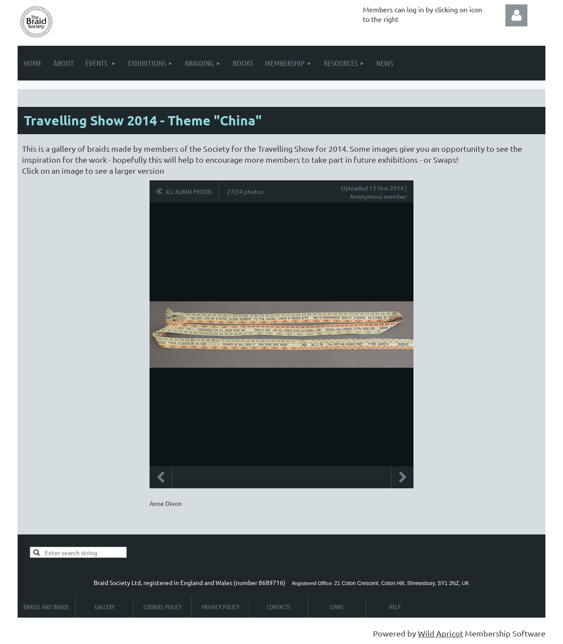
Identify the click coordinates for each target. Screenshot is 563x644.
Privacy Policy (220, 607)
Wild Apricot (440, 633)
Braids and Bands (46, 607)
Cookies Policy (162, 607)
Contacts (279, 607)
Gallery (104, 607)
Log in (516, 15)
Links (337, 607)
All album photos (188, 191)
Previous (161, 477)
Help (395, 607)
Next (402, 477)
